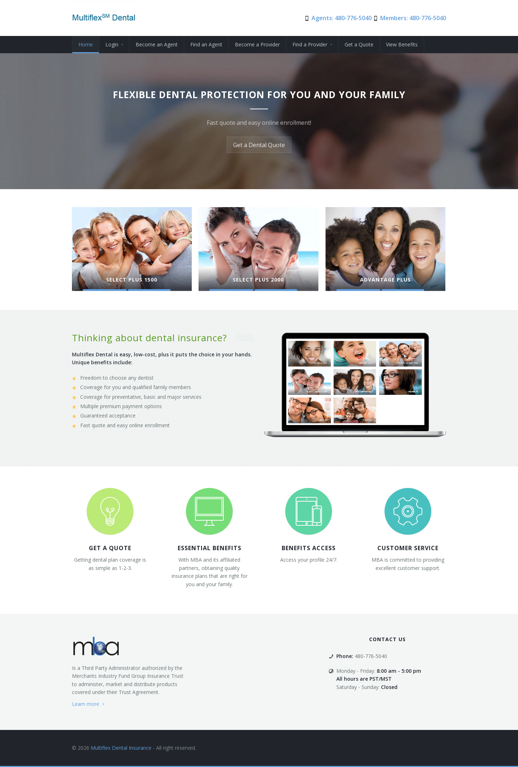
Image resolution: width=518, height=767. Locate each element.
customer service (408, 548)
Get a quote (110, 548)
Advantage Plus (385, 279)
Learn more (89, 703)
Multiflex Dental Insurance (120, 747)
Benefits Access (309, 548)
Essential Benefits (209, 548)
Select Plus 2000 (258, 279)
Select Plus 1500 (131, 279)
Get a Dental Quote (259, 145)
